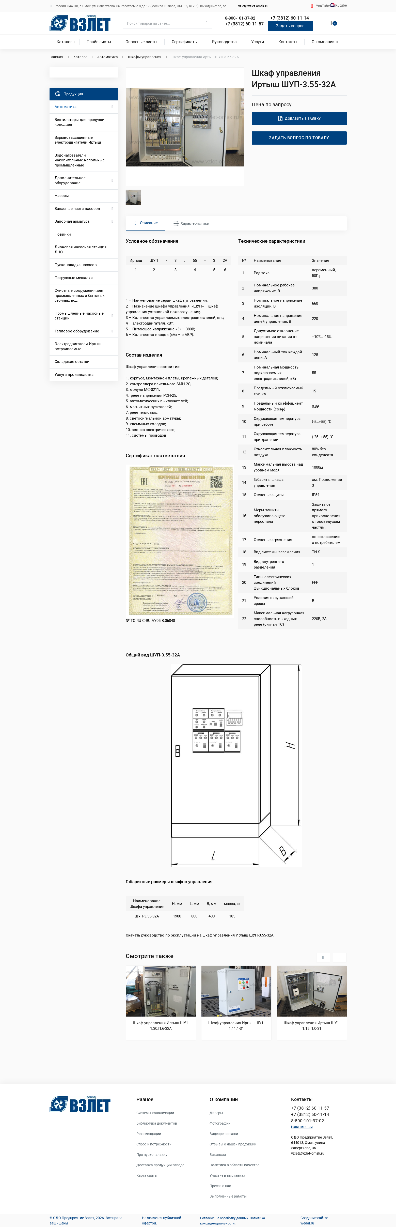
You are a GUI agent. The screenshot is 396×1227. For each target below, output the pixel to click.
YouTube (323, 6)
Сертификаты (185, 41)
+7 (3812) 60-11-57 (244, 23)
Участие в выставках (227, 1175)
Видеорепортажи (224, 1134)
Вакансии (218, 1155)
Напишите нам (302, 1128)
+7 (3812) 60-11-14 (289, 18)
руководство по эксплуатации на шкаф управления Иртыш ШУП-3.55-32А (200, 935)
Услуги (257, 41)
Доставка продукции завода (160, 1165)
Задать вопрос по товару (299, 137)
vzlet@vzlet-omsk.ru (251, 6)
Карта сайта (146, 1175)
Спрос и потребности (153, 1144)
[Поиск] (167, 23)
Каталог (64, 41)
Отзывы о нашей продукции (233, 1144)
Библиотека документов (156, 1123)
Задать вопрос (290, 25)
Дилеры (216, 1113)
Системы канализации (155, 1113)
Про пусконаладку (151, 1155)
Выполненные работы (228, 1196)
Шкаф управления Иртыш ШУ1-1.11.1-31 (236, 1026)
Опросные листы (141, 41)
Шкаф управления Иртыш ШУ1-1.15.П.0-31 (312, 1026)
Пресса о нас (220, 1186)
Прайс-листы (99, 41)
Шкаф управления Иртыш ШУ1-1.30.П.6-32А (161, 1026)
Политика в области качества (235, 1165)
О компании (323, 41)
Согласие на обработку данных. (223, 1218)
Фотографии (220, 1123)
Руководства (224, 41)
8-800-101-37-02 (242, 18)
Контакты (287, 41)
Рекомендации (148, 1134)
